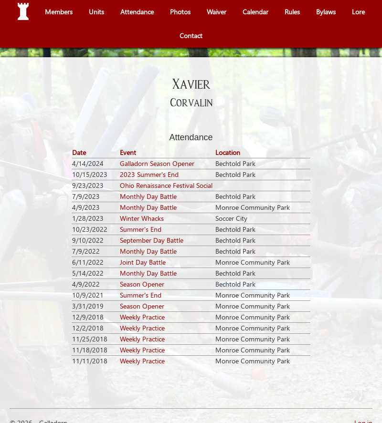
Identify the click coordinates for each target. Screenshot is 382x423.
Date (79, 152)
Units (96, 11)
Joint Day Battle (143, 262)
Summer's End (140, 229)
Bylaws (326, 11)
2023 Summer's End (149, 174)
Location (227, 152)
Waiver (216, 11)
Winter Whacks (142, 218)
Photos (180, 11)
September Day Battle (151, 240)
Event (128, 152)
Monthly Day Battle (148, 196)
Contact (191, 35)
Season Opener (142, 284)
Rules (292, 11)
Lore (358, 11)
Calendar (255, 11)
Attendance (137, 11)
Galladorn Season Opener (157, 163)
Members (59, 11)
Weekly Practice (142, 316)
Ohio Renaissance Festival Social (166, 185)
